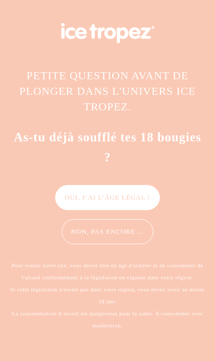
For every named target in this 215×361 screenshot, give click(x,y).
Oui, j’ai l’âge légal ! (107, 197)
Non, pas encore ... (107, 231)
